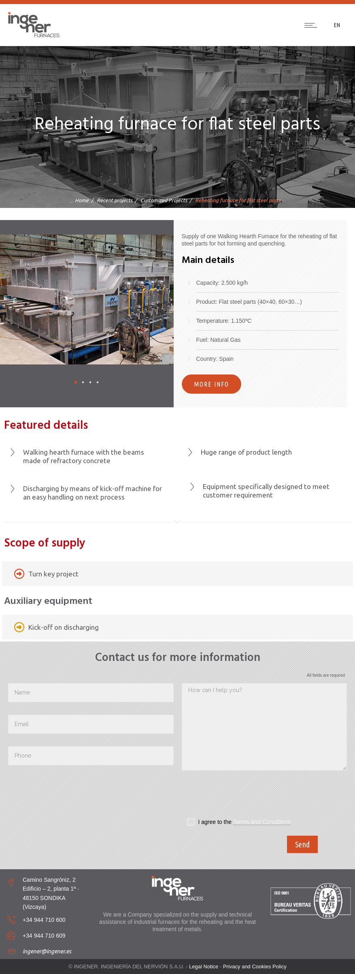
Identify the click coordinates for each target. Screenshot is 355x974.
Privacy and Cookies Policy (255, 966)
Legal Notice (203, 966)
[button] (76, 382)
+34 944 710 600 (44, 920)
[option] (87, 300)
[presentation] (243, 796)
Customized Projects (163, 200)
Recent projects (114, 200)
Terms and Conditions (262, 822)
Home (82, 200)
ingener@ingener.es (47, 951)
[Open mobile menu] (312, 25)
